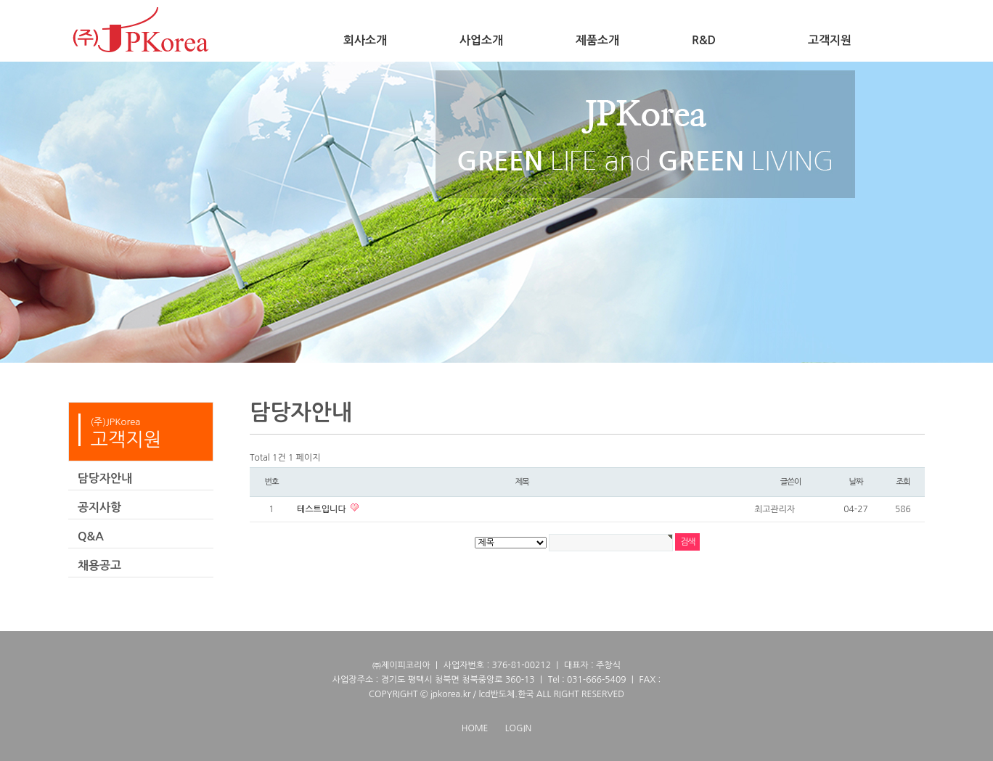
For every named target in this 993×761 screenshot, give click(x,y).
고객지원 (829, 40)
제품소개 (597, 40)
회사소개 (365, 40)
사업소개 (481, 40)
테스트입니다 (322, 509)
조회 (903, 481)
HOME (475, 728)
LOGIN (518, 728)
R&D (704, 40)
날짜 (855, 481)
